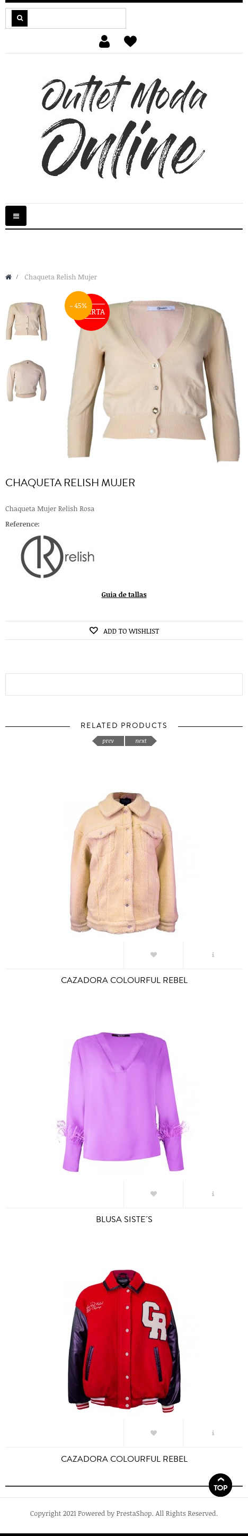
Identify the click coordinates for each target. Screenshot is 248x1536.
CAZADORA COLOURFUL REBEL (124, 980)
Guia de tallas (124, 594)
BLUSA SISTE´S (124, 1219)
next (140, 740)
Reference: (22, 524)
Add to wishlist (131, 631)
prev (107, 740)
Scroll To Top (220, 1485)
